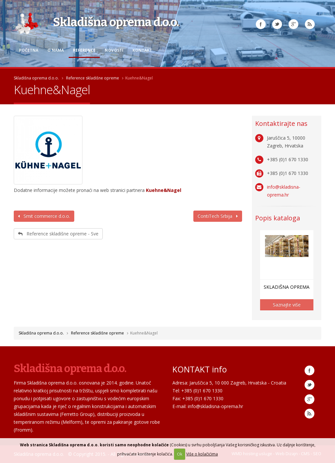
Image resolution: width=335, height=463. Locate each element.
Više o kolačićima (202, 454)
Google (309, 399)
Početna (28, 50)
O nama (55, 50)
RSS (310, 24)
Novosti (114, 50)
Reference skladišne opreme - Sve (58, 234)
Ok (179, 454)
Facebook (261, 24)
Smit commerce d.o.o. (44, 216)
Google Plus (293, 24)
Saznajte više (287, 304)
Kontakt (142, 50)
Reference (84, 50)
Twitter (277, 24)
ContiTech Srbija (218, 216)
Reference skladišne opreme (92, 78)
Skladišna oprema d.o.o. (36, 78)
